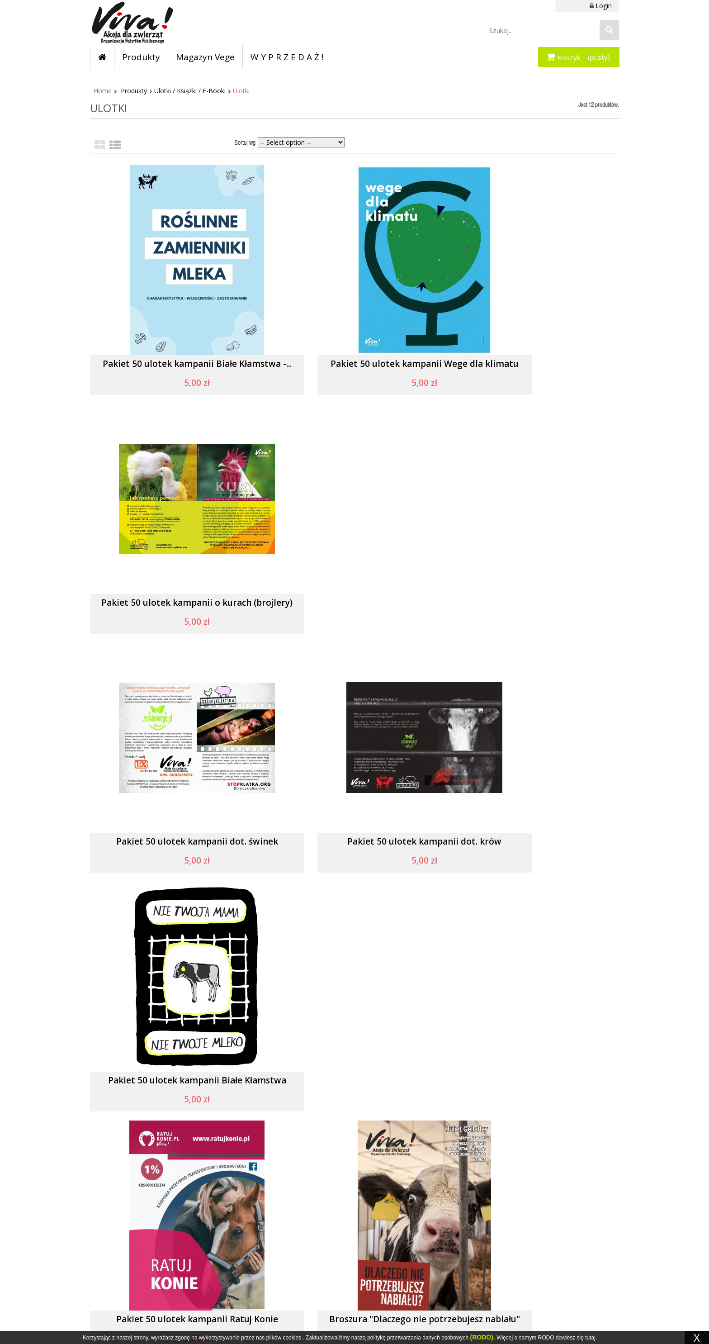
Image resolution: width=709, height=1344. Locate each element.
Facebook (224, 1230)
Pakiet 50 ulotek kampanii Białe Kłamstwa (535, 607)
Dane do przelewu (485, 1237)
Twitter (220, 1262)
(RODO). (482, 1337)
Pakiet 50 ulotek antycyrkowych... (174, 1081)
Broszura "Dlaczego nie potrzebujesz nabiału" (354, 846)
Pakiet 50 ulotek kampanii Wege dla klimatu (354, 369)
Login (604, 5)
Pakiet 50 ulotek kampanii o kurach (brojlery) (535, 369)
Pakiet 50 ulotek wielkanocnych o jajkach (354, 1085)
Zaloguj (289, 1250)
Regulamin (383, 1223)
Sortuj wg (245, 143)
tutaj (590, 1338)
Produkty (134, 90)
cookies (292, 1338)
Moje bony (293, 1264)
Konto (287, 1223)
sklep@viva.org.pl (135, 1281)
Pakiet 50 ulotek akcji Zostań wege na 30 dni (535, 1085)
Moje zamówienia (304, 1237)
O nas (376, 1237)
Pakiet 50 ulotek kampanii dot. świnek (174, 603)
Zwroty (468, 1223)
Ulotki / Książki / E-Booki (190, 90)
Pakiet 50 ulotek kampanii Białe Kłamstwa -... (173, 369)
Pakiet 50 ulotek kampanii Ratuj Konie (174, 842)
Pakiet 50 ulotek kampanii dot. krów (354, 603)
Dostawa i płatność (486, 1250)
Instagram (225, 1244)
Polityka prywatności (398, 1250)
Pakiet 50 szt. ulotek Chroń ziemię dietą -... (535, 846)
